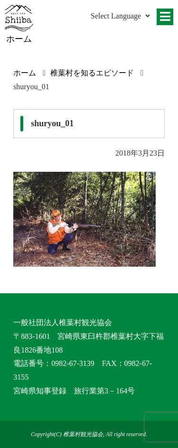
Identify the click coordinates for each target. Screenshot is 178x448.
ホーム (24, 73)
